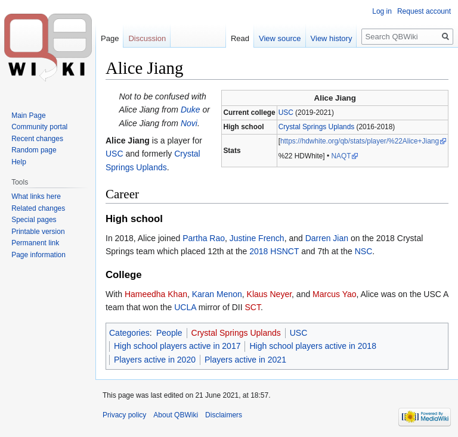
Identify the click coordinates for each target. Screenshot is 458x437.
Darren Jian (326, 238)
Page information (38, 255)
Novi (189, 123)
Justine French (257, 238)
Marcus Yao (334, 294)
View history (331, 38)
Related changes (38, 208)
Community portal (39, 127)
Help (18, 162)
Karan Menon (217, 294)
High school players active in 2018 (312, 346)
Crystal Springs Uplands (316, 127)
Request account (424, 11)
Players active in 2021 (245, 359)
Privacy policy (124, 415)
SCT (252, 307)
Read (240, 38)
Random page (33, 150)
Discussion (147, 38)
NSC (364, 251)
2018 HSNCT (274, 251)
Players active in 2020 (155, 359)
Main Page (28, 115)
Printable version (37, 231)
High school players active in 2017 (177, 346)
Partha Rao (203, 238)
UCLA (185, 307)
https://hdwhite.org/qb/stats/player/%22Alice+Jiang (359, 141)
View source (280, 38)
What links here (36, 196)
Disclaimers (223, 415)
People (169, 333)
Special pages (33, 220)
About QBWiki (175, 415)
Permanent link (35, 243)
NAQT (341, 156)
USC (285, 112)
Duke (190, 109)
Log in (382, 11)
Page (110, 38)
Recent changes (37, 139)
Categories (129, 333)
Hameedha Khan (156, 294)
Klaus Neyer (269, 294)
